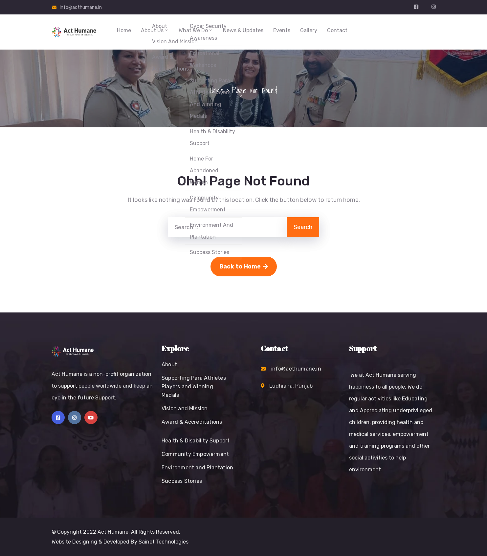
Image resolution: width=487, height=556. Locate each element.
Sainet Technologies (163, 542)
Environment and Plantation (197, 467)
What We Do (196, 30)
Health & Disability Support (196, 441)
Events (281, 30)
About (169, 364)
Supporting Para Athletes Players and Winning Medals (194, 386)
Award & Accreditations (192, 422)
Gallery (308, 30)
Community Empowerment (195, 454)
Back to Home (243, 266)
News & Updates (243, 30)
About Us (155, 30)
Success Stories (182, 481)
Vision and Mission (185, 408)
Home (124, 30)
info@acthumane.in (81, 7)
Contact (337, 30)
